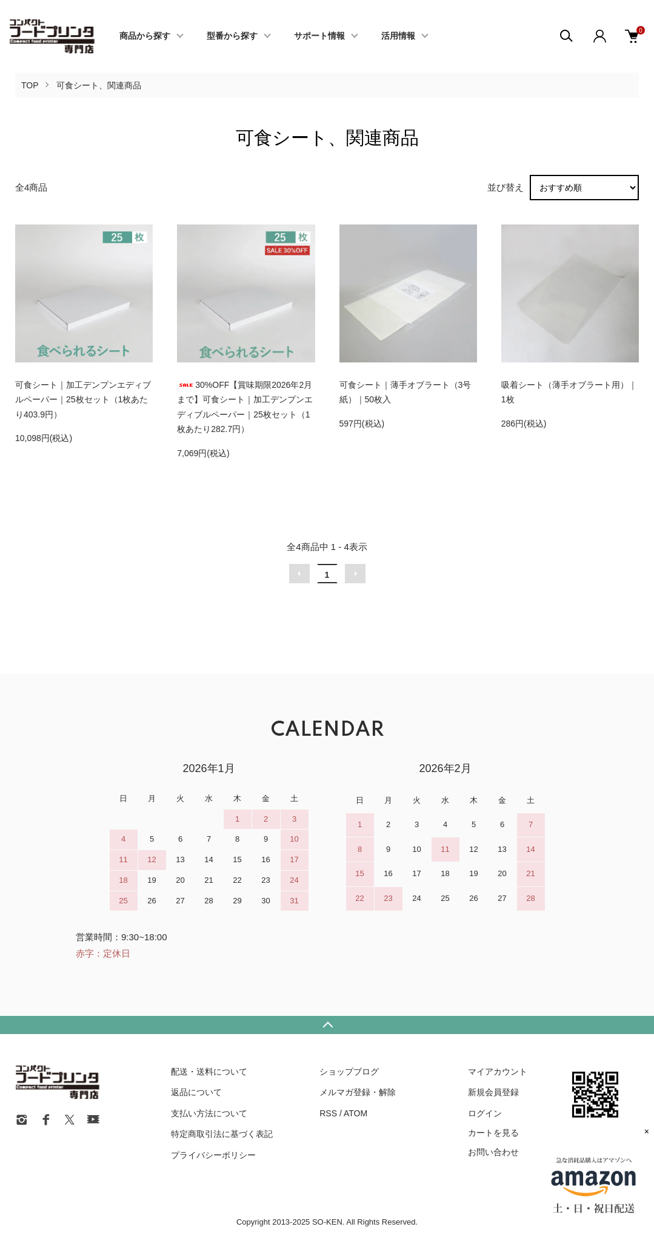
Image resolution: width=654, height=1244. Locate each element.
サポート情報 (319, 36)
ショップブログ (349, 1071)
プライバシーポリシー (213, 1155)
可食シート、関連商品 (98, 85)
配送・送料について (209, 1071)
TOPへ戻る (327, 1025)
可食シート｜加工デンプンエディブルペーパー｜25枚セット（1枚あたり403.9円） (83, 399)
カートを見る (493, 1133)
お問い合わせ (493, 1152)
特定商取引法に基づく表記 (222, 1134)
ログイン (485, 1113)
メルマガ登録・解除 (357, 1092)
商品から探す (144, 36)
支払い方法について (209, 1113)
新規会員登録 (493, 1092)
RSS (328, 1113)
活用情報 (398, 36)
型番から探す (232, 36)
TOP (30, 85)
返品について (196, 1092)
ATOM (355, 1113)
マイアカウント (497, 1071)
